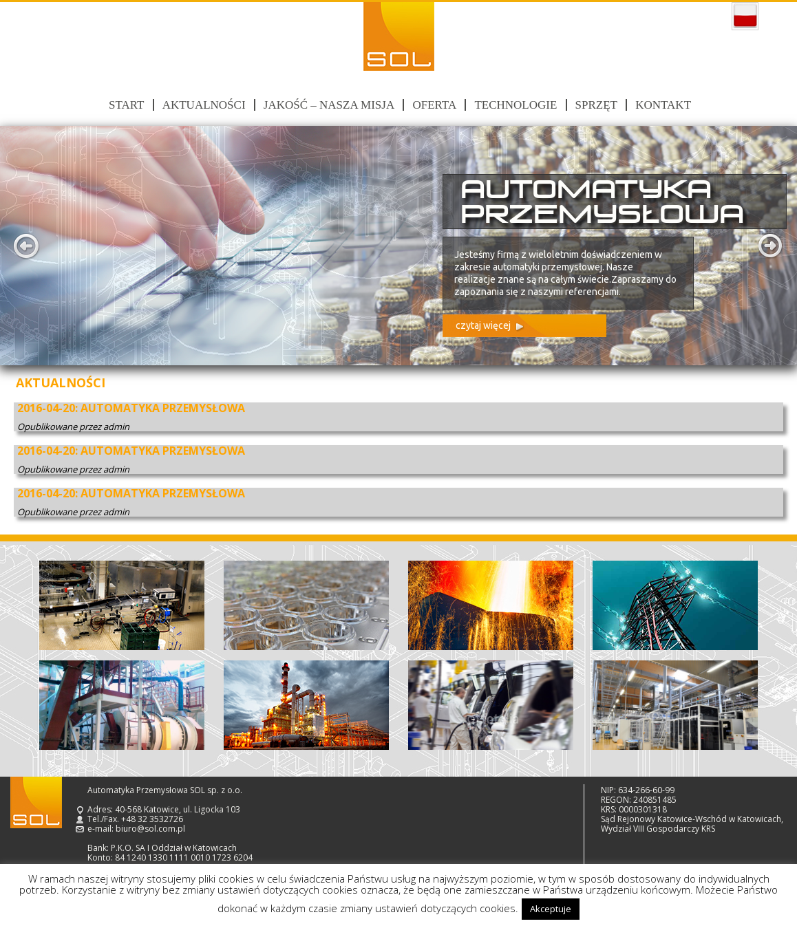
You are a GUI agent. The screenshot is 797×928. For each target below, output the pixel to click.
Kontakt (663, 105)
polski (745, 16)
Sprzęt (596, 105)
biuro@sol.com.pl (150, 828)
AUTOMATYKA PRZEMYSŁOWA (163, 408)
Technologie (515, 105)
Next (771, 245)
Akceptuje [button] (550, 909)
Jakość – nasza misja (329, 105)
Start (126, 105)
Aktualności (204, 105)
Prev (26, 245)
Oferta (434, 105)
